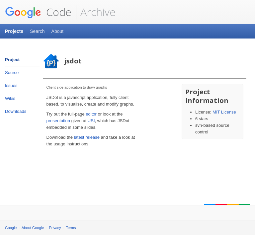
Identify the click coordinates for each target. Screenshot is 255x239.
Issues (11, 85)
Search (37, 31)
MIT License (224, 112)
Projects (14, 31)
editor (91, 114)
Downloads (15, 111)
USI (91, 120)
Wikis (10, 98)
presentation (58, 120)
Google (11, 228)
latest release (87, 137)
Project (12, 59)
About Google (33, 228)
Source (12, 72)
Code (38, 12)
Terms (71, 228)
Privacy (55, 228)
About (57, 31)
